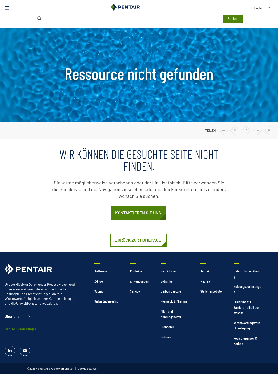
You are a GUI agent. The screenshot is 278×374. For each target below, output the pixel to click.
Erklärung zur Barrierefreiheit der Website (246, 307)
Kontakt (205, 271)
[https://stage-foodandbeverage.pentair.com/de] (138, 240)
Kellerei (166, 337)
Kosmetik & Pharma (174, 301)
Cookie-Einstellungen (21, 329)
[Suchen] (39, 18)
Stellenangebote (211, 291)
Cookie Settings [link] (87, 368)
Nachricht (206, 281)
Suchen (233, 18)
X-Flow (98, 281)
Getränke (167, 281)
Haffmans (100, 271)
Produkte (136, 271)
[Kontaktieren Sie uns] (138, 213)
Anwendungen (139, 281)
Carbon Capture (171, 291)
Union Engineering (106, 301)
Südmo (98, 291)
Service (135, 291)
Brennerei (167, 327)
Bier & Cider (168, 271)
